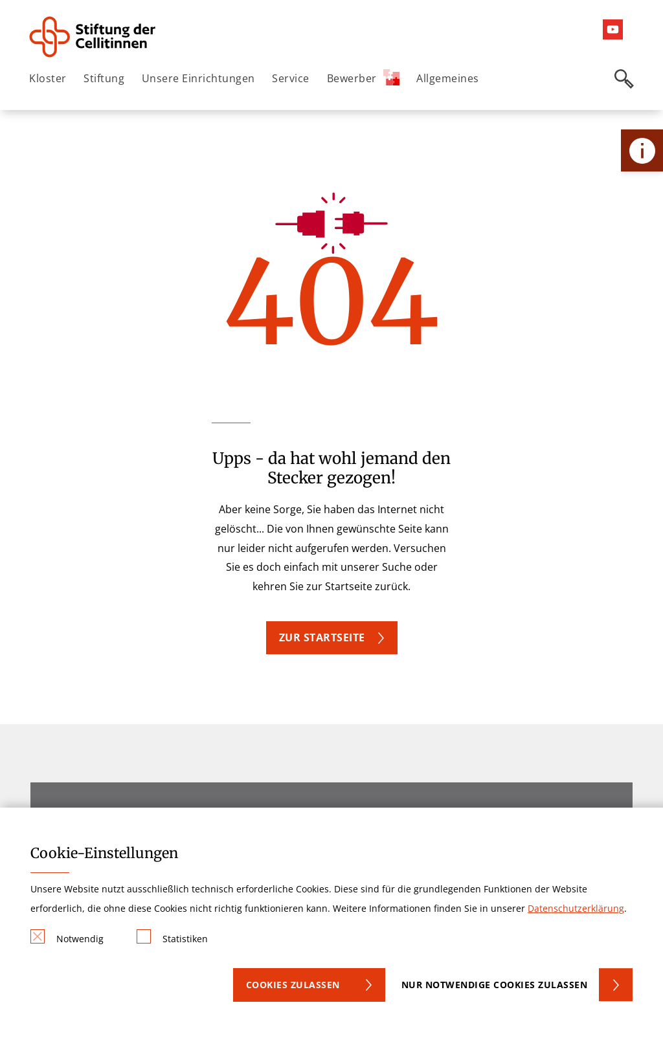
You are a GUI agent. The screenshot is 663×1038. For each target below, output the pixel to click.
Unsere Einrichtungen (198, 78)
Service (290, 78)
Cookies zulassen (293, 984)
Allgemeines (447, 78)
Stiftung (104, 78)
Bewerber (363, 77)
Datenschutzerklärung (576, 908)
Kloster (48, 78)
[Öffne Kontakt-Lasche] (642, 150)
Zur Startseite (322, 637)
